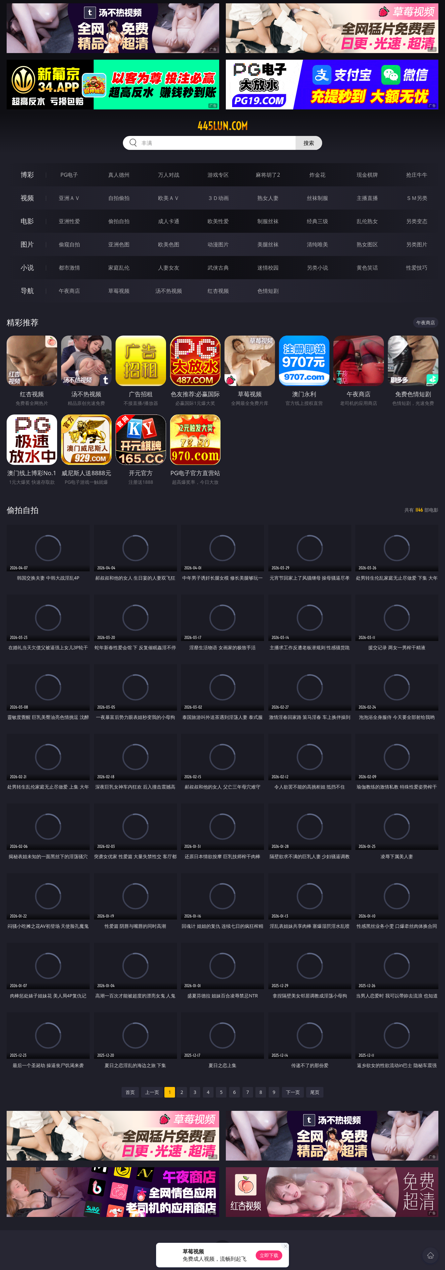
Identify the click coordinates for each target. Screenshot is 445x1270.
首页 (130, 1092)
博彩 (27, 174)
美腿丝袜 (268, 244)
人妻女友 (168, 267)
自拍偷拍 (119, 198)
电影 (27, 221)
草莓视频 (119, 290)
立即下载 (269, 1255)
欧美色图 (168, 244)
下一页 (293, 1092)
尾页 (314, 1092)
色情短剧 (268, 290)
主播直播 (367, 198)
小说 (27, 267)
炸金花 (317, 174)
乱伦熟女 (367, 221)
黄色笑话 (367, 267)
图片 (27, 244)
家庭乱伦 (119, 267)
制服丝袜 (268, 221)
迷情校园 (268, 267)
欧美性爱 (218, 221)
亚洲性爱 (69, 221)
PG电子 (69, 174)
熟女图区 (367, 244)
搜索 (309, 143)
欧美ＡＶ (168, 198)
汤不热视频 (168, 290)
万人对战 (168, 174)
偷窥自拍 (69, 244)
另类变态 (416, 221)
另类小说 (317, 267)
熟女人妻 (268, 198)
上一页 (152, 1092)
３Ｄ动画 (218, 198)
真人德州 (119, 174)
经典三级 (317, 221)
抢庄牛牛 (416, 174)
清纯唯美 (317, 244)
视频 (27, 197)
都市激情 (69, 267)
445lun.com (222, 126)
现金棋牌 (367, 174)
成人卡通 (168, 221)
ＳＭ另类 (416, 198)
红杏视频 (218, 290)
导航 (27, 290)
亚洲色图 (119, 244)
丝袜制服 (317, 198)
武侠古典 (218, 267)
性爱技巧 (416, 267)
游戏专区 (218, 174)
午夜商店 (69, 290)
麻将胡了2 (268, 174)
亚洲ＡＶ (69, 198)
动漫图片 (218, 244)
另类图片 (416, 244)
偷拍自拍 (119, 221)
